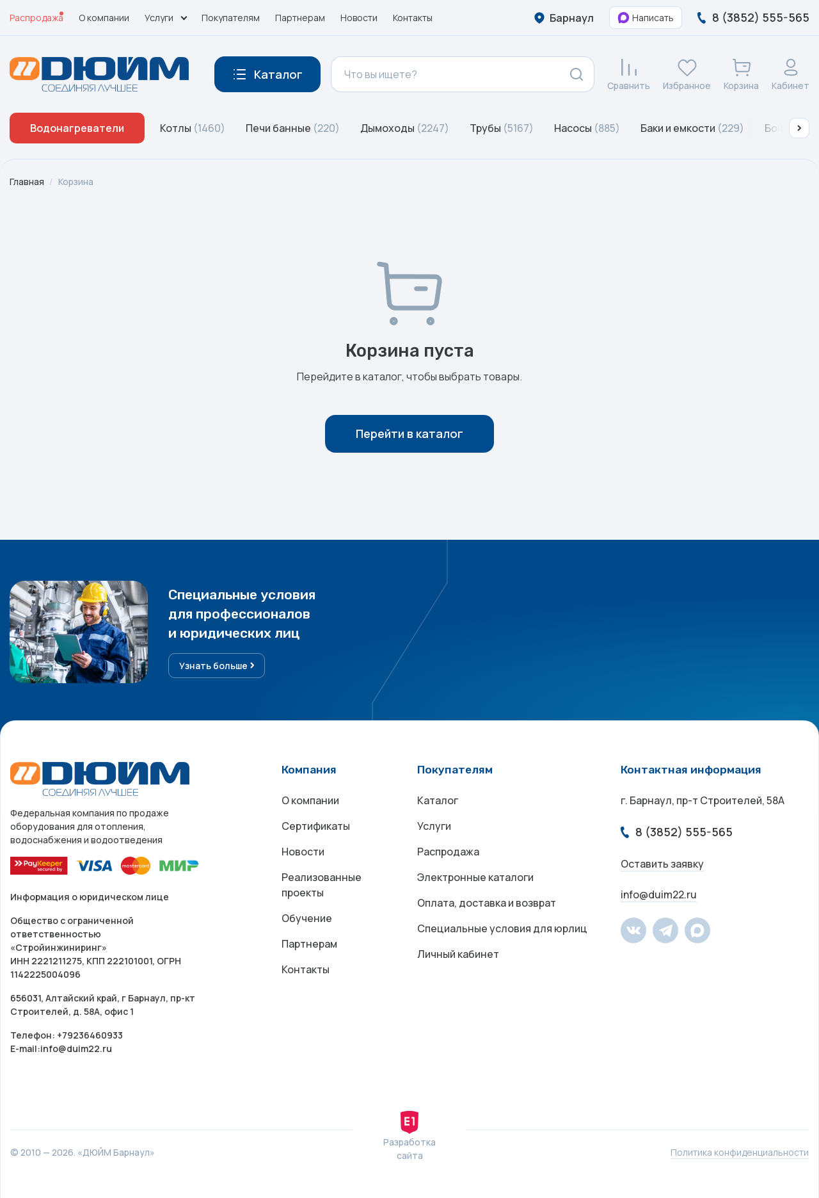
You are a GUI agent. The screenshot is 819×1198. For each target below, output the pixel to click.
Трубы (502, 128)
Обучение (307, 918)
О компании (104, 18)
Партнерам (300, 18)
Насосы (587, 128)
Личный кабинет (458, 954)
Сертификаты (316, 826)
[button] (799, 128)
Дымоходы (404, 128)
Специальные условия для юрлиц (502, 928)
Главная (27, 181)
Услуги (434, 826)
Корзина (75, 181)
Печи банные (293, 128)
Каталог (437, 800)
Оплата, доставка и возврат (486, 903)
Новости (359, 18)
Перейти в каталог (409, 433)
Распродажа (36, 18)
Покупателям (231, 18)
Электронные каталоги (475, 877)
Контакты (413, 18)
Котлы (192, 128)
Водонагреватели (77, 128)
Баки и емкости (692, 128)
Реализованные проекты (322, 885)
